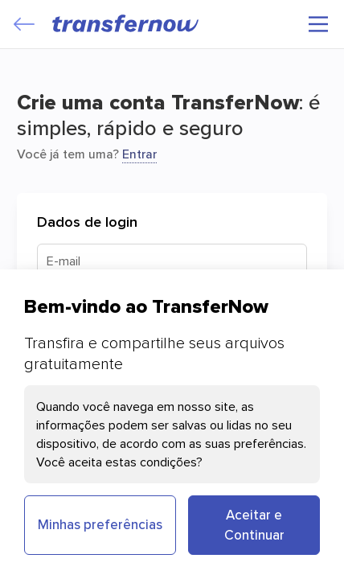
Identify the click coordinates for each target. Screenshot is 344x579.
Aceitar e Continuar (254, 525)
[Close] (24, 24)
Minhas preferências (100, 524)
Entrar (139, 153)
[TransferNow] (126, 23)
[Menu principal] (318, 24)
